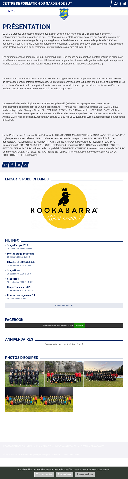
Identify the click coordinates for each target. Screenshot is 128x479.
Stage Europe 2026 (17, 245)
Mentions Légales (65, 446)
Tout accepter (44, 474)
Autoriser (80, 325)
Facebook (14, 320)
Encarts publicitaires (27, 179)
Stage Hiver (13, 270)
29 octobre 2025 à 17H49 (18, 257)
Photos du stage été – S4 (21, 295)
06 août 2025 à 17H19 (17, 299)
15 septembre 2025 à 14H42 (19, 265)
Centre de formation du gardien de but (37, 3)
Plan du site (43, 446)
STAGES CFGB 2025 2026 (20, 262)
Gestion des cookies (92, 446)
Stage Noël (13, 278)
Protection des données (17, 446)
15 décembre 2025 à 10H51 (19, 249)
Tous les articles (64, 305)
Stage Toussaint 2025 (19, 287)
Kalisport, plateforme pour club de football (60, 454)
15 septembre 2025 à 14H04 (19, 274)
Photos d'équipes (21, 358)
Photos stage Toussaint (20, 253)
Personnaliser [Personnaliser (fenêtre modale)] (85, 474)
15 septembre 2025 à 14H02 (19, 282)
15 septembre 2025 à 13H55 (19, 290)
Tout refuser (65, 474)
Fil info (12, 240)
